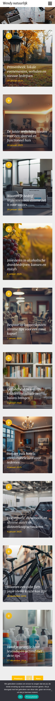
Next (38, 678)
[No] (51, 690)
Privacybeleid (31, 697)
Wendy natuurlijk (15, 3)
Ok (20, 697)
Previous (18, 678)
